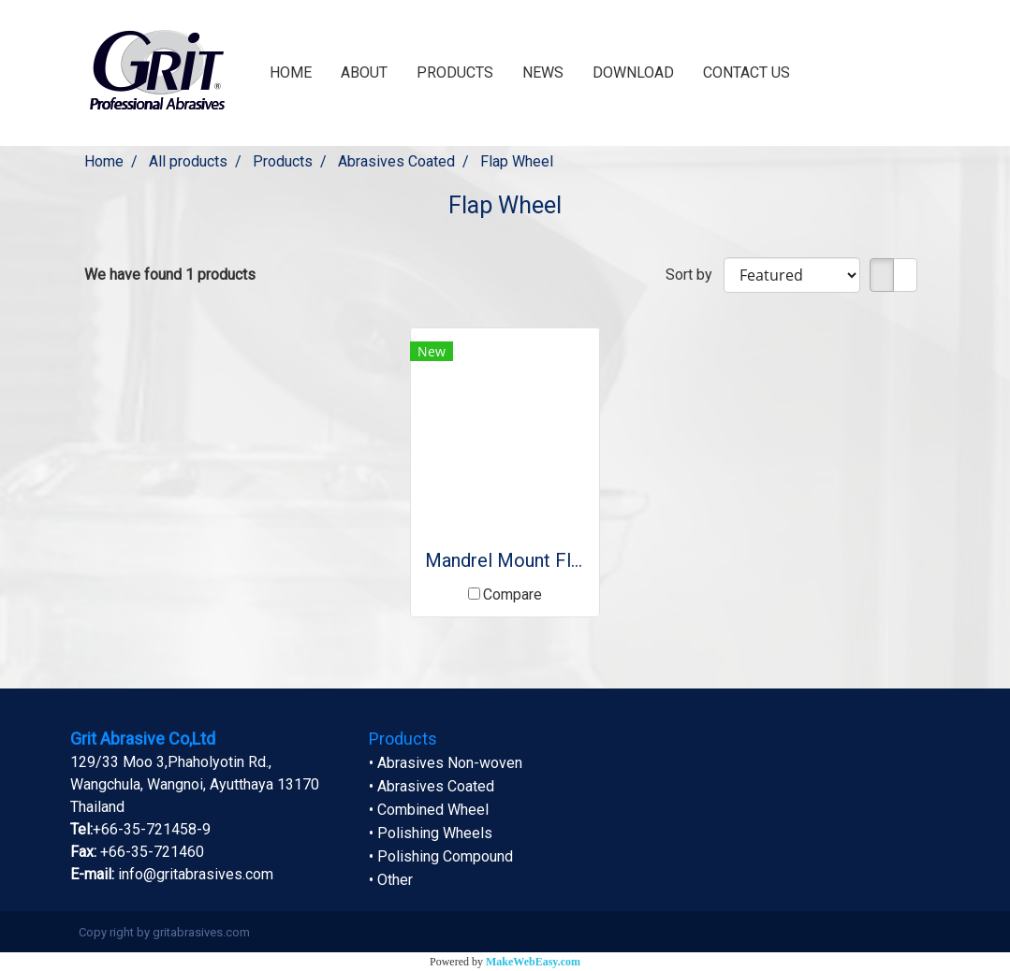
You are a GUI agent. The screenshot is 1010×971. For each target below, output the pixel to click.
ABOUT (364, 72)
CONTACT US (746, 72)
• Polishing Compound (441, 856)
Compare (512, 594)
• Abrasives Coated (431, 786)
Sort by (695, 274)
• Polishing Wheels (430, 833)
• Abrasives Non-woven (445, 763)
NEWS (543, 72)
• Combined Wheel (429, 810)
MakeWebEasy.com (533, 961)
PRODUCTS (455, 72)
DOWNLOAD (633, 72)
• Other (391, 880)
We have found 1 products (170, 274)
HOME (291, 72)
